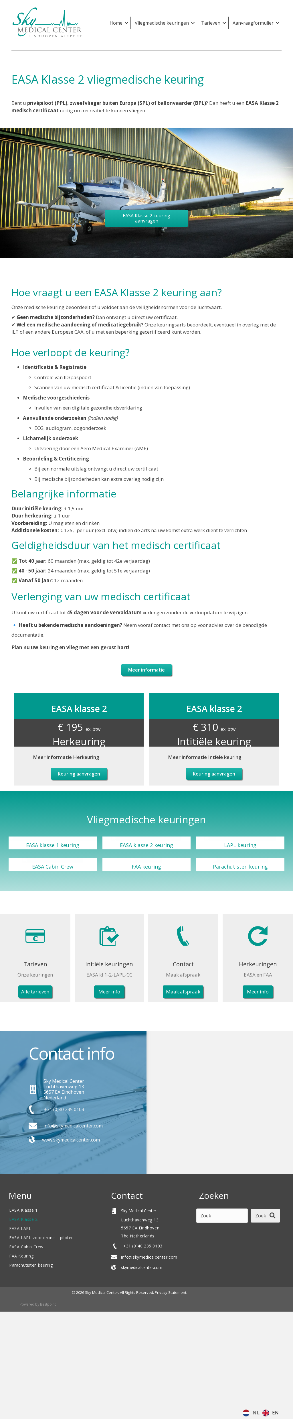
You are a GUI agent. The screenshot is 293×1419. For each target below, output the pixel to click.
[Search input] (222, 1216)
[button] (126, 23)
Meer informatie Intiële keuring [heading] (204, 757)
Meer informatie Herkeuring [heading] (66, 757)
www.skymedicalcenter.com (71, 1140)
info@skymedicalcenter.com (149, 1256)
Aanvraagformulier (253, 23)
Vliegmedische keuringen (162, 23)
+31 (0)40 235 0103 (64, 1109)
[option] (271, 1413)
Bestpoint (48, 1304)
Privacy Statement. (171, 1292)
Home (116, 23)
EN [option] (275, 1412)
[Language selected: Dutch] (262, 1413)
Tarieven (210, 23)
